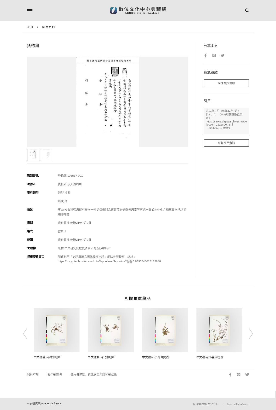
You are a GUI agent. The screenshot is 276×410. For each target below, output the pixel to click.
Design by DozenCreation (238, 404)
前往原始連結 (226, 83)
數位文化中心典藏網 (138, 10)
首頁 (30, 27)
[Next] (247, 333)
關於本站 (33, 374)
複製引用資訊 (226, 143)
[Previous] (28, 333)
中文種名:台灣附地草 (47, 357)
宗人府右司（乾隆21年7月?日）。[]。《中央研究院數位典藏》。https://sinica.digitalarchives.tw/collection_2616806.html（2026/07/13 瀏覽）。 (226, 121)
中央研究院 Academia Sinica (44, 403)
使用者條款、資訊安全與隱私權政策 (93, 374)
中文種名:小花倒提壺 (155, 357)
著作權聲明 (54, 374)
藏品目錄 (48, 27)
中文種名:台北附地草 (101, 357)
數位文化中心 (210, 403)
